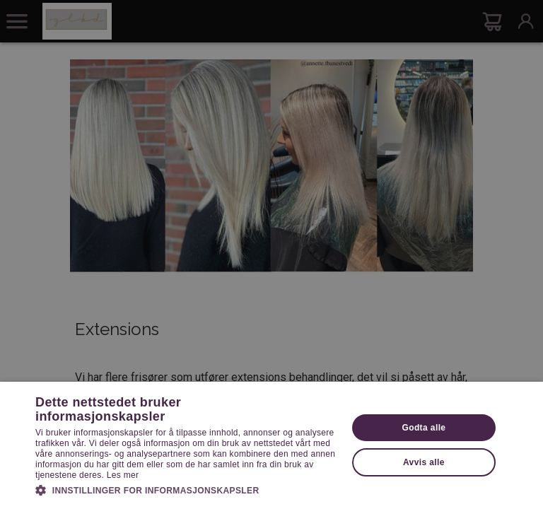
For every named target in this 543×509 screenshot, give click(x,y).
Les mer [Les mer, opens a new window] (123, 475)
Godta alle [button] (423, 428)
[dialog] (271, 254)
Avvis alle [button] (424, 462)
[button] (186, 489)
